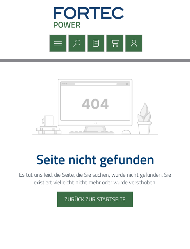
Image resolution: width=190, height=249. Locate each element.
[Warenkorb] (113, 43)
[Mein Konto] (132, 43)
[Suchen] (76, 43)
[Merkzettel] (95, 43)
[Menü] (57, 43)
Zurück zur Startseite (95, 199)
